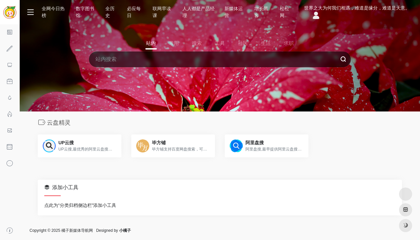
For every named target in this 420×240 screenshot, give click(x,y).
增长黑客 (261, 12)
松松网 (284, 12)
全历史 (110, 12)
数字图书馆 (85, 12)
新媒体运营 (233, 12)
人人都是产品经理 (198, 12)
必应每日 (134, 12)
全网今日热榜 (53, 12)
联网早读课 (162, 12)
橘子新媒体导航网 (77, 230)
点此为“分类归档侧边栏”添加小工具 (80, 205)
